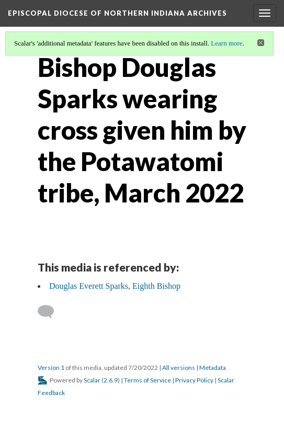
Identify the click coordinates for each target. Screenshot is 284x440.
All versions (178, 367)
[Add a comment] (50, 312)
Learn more (226, 43)
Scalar (92, 380)
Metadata (212, 367)
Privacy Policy (194, 380)
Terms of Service (147, 380)
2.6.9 (111, 380)
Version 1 (51, 367)
